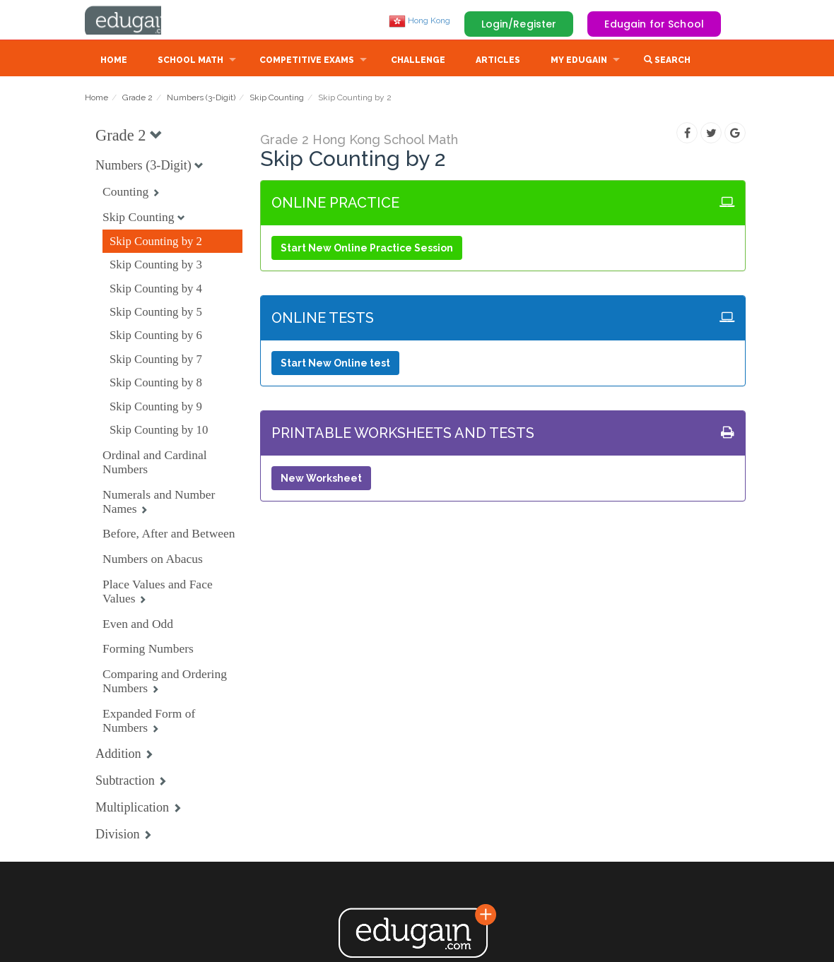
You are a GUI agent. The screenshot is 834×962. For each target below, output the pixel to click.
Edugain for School (654, 24)
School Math (190, 61)
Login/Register (519, 24)
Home (113, 61)
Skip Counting (276, 99)
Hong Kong (419, 20)
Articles (498, 61)
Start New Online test (335, 364)
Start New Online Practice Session (367, 249)
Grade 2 (137, 99)
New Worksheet (321, 479)
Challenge (418, 61)
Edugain (138, 20)
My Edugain (579, 61)
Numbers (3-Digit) (201, 99)
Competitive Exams (306, 61)
